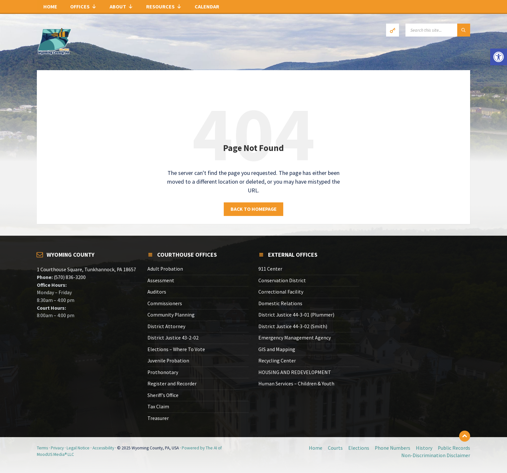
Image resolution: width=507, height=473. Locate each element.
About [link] (121, 6)
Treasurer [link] (158, 418)
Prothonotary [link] (162, 372)
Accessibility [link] (103, 448)
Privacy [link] (57, 448)
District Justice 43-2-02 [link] (173, 338)
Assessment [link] (160, 280)
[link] (498, 56)
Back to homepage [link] (253, 209)
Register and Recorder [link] (172, 384)
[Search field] (437, 30)
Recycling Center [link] (277, 361)
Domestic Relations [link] (280, 303)
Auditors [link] (156, 292)
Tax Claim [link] (158, 406)
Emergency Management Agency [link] (294, 338)
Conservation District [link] (282, 280)
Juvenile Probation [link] (168, 361)
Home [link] (50, 6)
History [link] (424, 448)
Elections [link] (358, 448)
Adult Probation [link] (165, 269)
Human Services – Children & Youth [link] (296, 384)
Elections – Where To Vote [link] (176, 349)
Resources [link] (164, 6)
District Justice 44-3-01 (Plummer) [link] (296, 315)
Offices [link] (83, 6)
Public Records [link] (454, 448)
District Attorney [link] (166, 326)
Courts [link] (335, 448)
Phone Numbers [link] (392, 448)
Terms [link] (42, 448)
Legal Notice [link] (78, 448)
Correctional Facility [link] (280, 292)
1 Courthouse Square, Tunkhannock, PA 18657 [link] (86, 269)
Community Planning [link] (171, 315)
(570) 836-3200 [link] (69, 277)
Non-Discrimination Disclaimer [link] (435, 455)
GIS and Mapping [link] (276, 349)
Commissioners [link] (164, 303)
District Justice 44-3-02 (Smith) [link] (292, 326)
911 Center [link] (270, 269)
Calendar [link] (207, 6)
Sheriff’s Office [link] (162, 395)
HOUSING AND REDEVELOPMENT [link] (294, 372)
